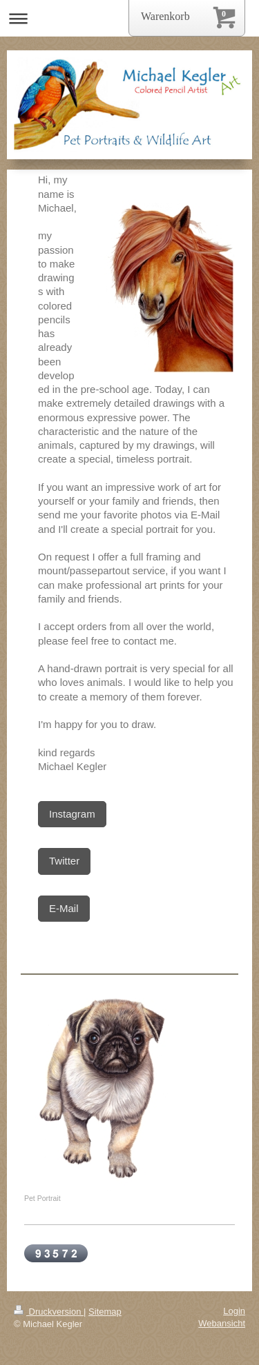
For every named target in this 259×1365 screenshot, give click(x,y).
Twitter (64, 861)
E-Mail (64, 908)
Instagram (72, 814)
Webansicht (221, 1323)
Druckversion (49, 1311)
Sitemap (105, 1311)
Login (234, 1311)
